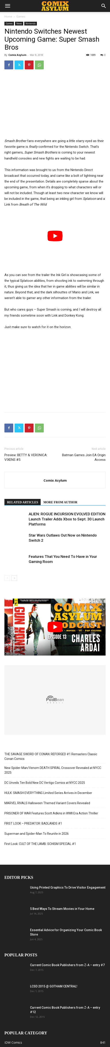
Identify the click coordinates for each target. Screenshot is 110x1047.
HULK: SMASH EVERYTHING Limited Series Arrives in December (48, 793)
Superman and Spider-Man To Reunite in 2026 (36, 833)
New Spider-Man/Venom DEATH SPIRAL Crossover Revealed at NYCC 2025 (52, 770)
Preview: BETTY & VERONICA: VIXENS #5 (25, 457)
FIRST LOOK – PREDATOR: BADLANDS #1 (33, 823)
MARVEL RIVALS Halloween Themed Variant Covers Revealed (47, 803)
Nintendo (31, 23)
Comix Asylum (17, 54)
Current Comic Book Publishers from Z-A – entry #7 (67, 965)
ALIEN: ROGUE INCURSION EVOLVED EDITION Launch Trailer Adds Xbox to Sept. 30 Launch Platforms (67, 519)
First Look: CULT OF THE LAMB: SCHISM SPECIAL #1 (40, 844)
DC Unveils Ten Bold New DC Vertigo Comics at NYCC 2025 (44, 782)
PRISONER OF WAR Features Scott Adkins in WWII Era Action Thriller (51, 813)
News (19, 23)
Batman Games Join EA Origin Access (84, 457)
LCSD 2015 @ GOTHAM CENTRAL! (53, 986)
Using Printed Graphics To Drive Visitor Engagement (67, 887)
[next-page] (14, 578)
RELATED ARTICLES (22, 502)
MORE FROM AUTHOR (60, 502)
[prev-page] (7, 578)
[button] (7, 6)
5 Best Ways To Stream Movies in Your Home (62, 909)
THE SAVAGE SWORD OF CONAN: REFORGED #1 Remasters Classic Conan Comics (50, 756)
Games (20, 16)
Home (8, 16)
